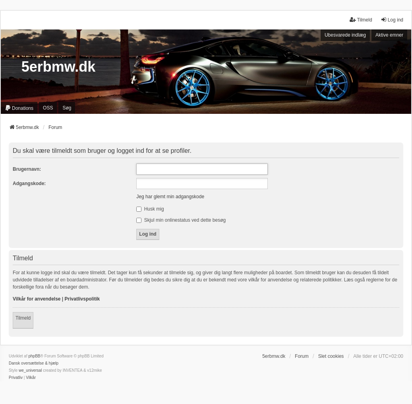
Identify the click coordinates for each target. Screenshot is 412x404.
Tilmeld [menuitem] (361, 20)
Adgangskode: (29, 183)
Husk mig (150, 209)
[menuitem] (19, 108)
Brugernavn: (27, 169)
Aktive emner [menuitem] (389, 35)
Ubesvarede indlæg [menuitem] (345, 35)
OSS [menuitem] (48, 108)
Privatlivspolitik (82, 299)
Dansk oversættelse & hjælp (33, 363)
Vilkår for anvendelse (37, 299)
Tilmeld (23, 318)
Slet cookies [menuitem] (331, 356)
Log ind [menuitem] (392, 20)
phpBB (34, 356)
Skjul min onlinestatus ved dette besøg (181, 220)
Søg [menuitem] (66, 108)
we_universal (30, 370)
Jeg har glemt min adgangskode (170, 196)
